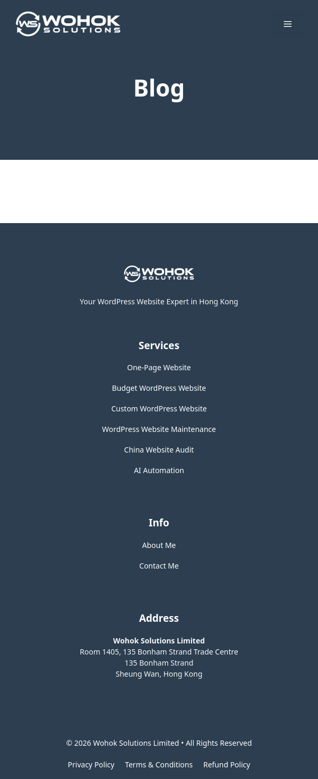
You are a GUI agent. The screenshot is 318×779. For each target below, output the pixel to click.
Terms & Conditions (159, 764)
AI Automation (159, 470)
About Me (159, 545)
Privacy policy (91, 764)
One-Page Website (159, 367)
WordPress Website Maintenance (159, 429)
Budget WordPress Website (159, 388)
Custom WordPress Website (159, 408)
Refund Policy (226, 764)
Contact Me (159, 566)
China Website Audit (159, 450)
